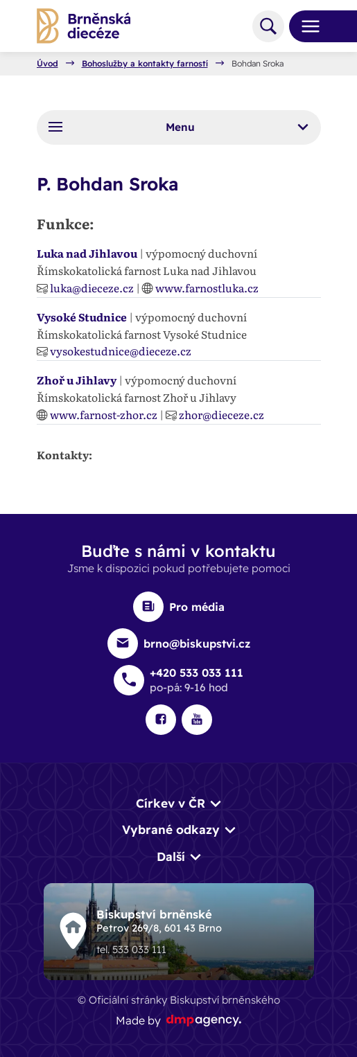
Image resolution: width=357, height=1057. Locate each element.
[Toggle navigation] (305, 26)
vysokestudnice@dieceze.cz (120, 351)
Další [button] (171, 856)
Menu (178, 127)
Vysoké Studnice (82, 317)
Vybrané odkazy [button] (171, 829)
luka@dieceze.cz (92, 288)
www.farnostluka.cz (207, 288)
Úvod (47, 64)
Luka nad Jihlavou (87, 253)
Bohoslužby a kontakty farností (145, 64)
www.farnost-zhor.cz (103, 415)
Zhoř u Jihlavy (76, 380)
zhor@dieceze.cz (221, 415)
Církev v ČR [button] (170, 803)
